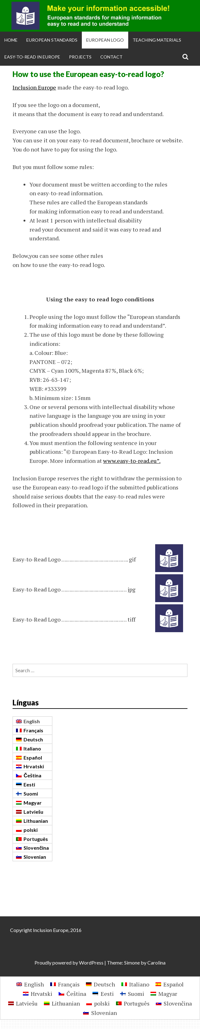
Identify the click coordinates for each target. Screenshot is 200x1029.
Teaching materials (157, 40)
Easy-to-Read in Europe (32, 56)
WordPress (91, 962)
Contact (111, 56)
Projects (80, 56)
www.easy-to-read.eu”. (132, 460)
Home (11, 40)
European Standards (51, 40)
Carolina (156, 962)
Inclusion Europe (34, 87)
